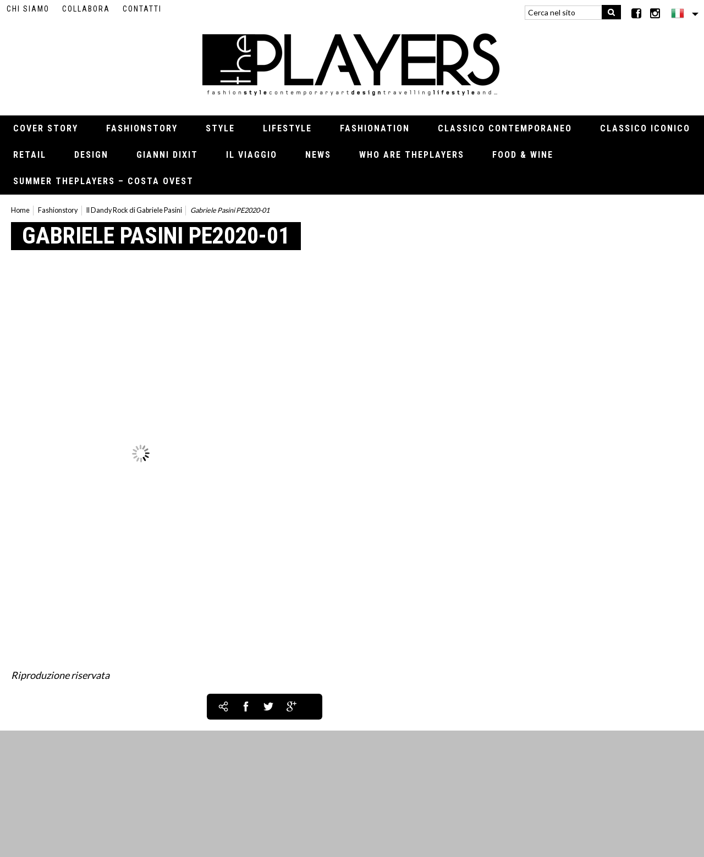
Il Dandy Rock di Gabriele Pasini (134, 210)
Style (220, 128)
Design (91, 155)
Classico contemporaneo (505, 128)
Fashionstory (142, 128)
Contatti (142, 8)
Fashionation (375, 128)
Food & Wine (522, 155)
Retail (29, 155)
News (318, 155)
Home (20, 210)
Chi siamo (28, 8)
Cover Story (45, 128)
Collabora (86, 8)
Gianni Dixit (167, 155)
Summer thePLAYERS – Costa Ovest (103, 181)
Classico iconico (645, 128)
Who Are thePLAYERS (411, 155)
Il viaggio (251, 155)
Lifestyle (287, 128)
